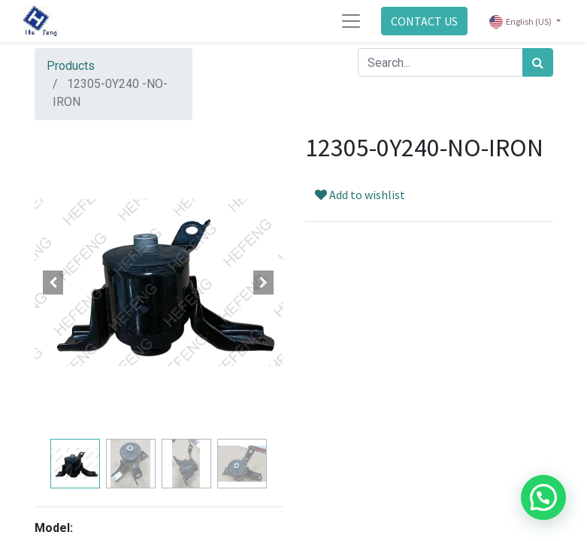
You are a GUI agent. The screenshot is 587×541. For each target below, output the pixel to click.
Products (71, 66)
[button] (53, 282)
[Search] (537, 62)
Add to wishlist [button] (360, 194)
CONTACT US (424, 21)
